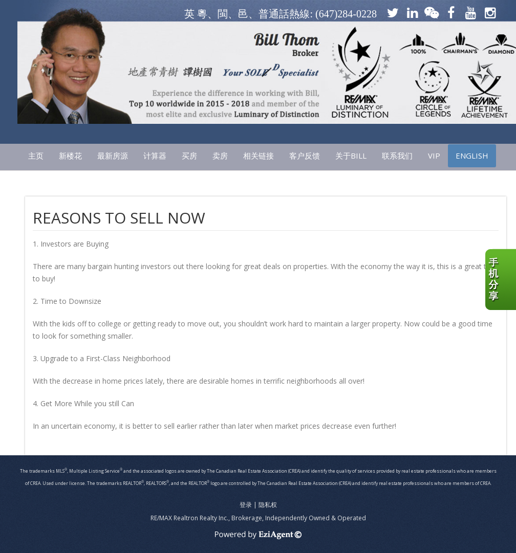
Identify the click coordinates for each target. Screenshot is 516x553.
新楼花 (70, 155)
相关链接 (258, 155)
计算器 (154, 155)
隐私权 (268, 504)
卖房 (220, 155)
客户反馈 (304, 155)
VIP (434, 155)
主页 (36, 155)
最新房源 (112, 155)
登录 (246, 504)
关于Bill (351, 155)
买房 (189, 155)
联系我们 (397, 155)
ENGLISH (472, 155)
